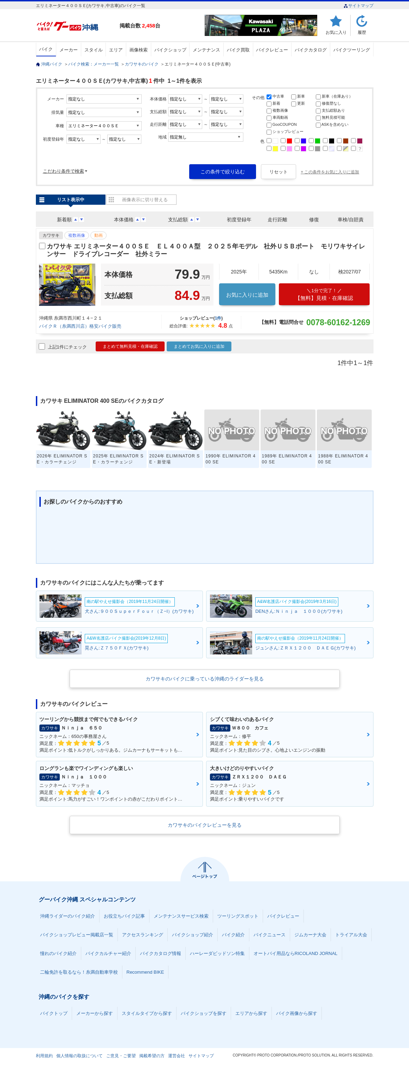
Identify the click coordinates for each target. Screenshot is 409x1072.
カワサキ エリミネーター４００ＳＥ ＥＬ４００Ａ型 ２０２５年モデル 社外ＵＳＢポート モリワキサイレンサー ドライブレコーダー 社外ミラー (206, 250)
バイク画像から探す (296, 1013)
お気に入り (336, 32)
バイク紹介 (233, 934)
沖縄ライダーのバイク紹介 (67, 916)
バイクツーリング (351, 50)
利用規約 (44, 1055)
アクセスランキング (142, 934)
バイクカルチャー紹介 (108, 953)
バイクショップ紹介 (192, 934)
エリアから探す (251, 1013)
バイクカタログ (311, 50)
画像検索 (138, 50)
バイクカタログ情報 (160, 953)
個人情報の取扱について (79, 1055)
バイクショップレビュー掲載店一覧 (76, 934)
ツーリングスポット (237, 916)
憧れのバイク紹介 (58, 953)
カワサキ (51, 235)
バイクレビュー (272, 50)
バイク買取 (238, 50)
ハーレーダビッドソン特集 (217, 953)
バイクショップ (170, 50)
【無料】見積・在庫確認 (324, 294)
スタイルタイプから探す (147, 1013)
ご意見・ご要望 (121, 1055)
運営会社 (176, 1055)
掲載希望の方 (152, 1055)
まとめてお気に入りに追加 (199, 346)
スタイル (93, 50)
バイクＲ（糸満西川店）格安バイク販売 (80, 326)
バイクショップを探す (203, 1013)
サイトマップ (358, 5)
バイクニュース (270, 934)
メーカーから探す (94, 1013)
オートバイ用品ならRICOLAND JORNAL (296, 953)
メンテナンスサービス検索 (181, 916)
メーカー (68, 50)
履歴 (362, 32)
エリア (116, 50)
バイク (46, 49)
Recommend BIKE (145, 972)
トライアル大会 (351, 934)
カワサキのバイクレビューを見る (205, 825)
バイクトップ (54, 1013)
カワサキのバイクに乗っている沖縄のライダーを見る (205, 679)
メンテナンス (206, 50)
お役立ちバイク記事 (124, 916)
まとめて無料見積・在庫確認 (130, 346)
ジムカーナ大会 (310, 934)
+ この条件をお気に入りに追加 (330, 172)
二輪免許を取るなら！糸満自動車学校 (79, 972)
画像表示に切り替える (145, 199)
